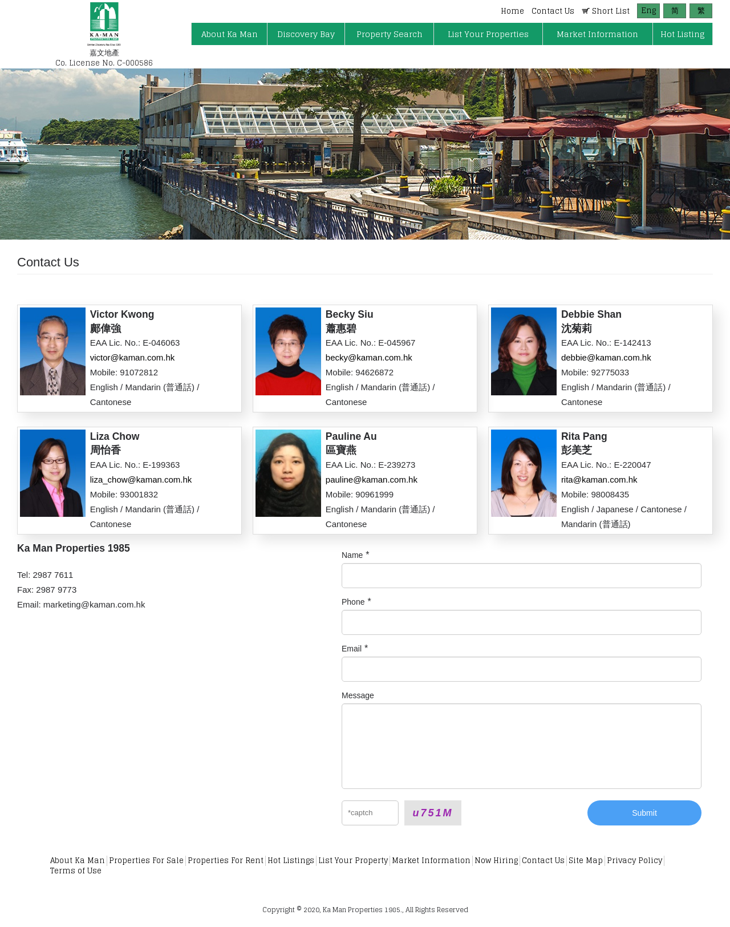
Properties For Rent (225, 860)
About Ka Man (77, 860)
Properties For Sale (146, 860)
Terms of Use (76, 870)
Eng (648, 10)
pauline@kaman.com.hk (371, 479)
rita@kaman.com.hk (599, 479)
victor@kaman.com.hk (132, 357)
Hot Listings (290, 860)
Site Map (586, 860)
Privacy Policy (634, 860)
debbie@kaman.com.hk (606, 357)
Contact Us (543, 860)
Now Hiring (496, 860)
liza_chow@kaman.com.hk (141, 479)
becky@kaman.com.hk (369, 357)
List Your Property (353, 860)
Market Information (431, 860)
